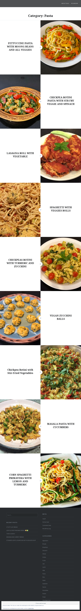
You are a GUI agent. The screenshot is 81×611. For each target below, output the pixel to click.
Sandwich (44, 583)
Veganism (74, 3)
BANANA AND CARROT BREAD (15, 537)
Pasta (44, 573)
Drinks (44, 557)
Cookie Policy (31, 608)
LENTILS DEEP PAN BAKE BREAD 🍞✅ (17, 530)
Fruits (44, 560)
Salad (43, 580)
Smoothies (45, 590)
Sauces (44, 587)
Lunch (44, 567)
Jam (43, 563)
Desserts (44, 550)
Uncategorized (46, 600)
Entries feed (45, 522)
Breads (44, 544)
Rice (43, 577)
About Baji (65, 3)
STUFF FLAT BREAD (12, 527)
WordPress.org (46, 528)
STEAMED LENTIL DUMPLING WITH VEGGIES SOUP (21, 540)
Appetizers (45, 540)
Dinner (44, 554)
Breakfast (45, 547)
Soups (44, 597)
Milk (43, 570)
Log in (44, 518)
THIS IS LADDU (10, 533)
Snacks (44, 593)
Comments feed (46, 525)
